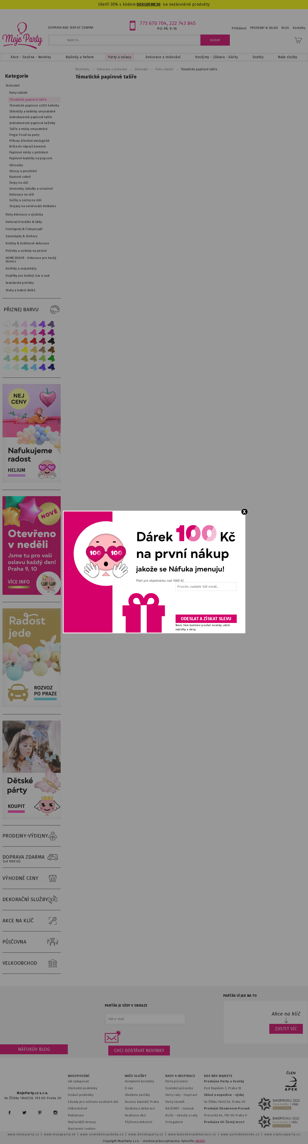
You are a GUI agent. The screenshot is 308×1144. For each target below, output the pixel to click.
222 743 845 (182, 23)
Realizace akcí (135, 1115)
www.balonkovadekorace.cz (192, 1134)
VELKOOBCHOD (31, 963)
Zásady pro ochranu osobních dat (93, 1102)
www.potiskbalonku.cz (240, 1134)
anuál (189, 1108)
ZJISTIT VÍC (286, 1029)
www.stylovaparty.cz (282, 1134)
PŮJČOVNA (31, 942)
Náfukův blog (34, 1049)
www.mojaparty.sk (60, 1134)
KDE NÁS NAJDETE (218, 1076)
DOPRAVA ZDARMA (31, 857)
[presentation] (205, 604)
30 (158, 4)
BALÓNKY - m (175, 1108)
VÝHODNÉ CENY (31, 878)
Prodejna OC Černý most (224, 1122)
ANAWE (200, 1141)
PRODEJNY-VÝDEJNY (31, 836)
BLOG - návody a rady (181, 1115)
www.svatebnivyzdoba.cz (102, 1134)
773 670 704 (153, 23)
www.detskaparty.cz (145, 1134)
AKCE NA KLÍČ (31, 920)
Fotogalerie (174, 1122)
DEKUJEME (146, 4)
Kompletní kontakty (139, 1081)
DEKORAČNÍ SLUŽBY (31, 899)
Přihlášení (239, 28)
